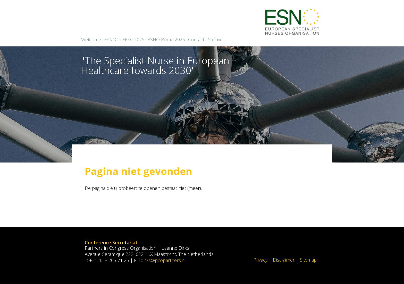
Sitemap (308, 260)
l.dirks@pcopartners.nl (162, 260)
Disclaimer (283, 260)
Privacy (260, 260)
